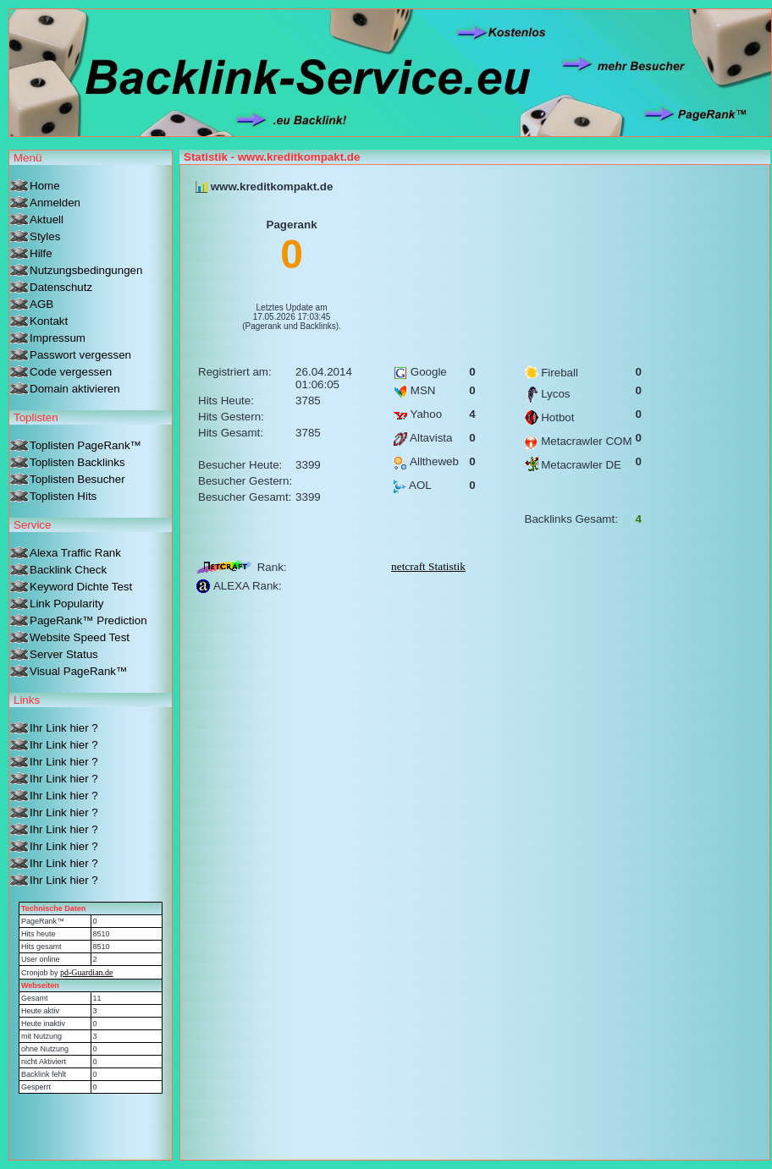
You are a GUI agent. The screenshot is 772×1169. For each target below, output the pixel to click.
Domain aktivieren (75, 388)
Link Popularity (66, 603)
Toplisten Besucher (77, 479)
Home (45, 185)
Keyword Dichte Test (81, 586)
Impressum (57, 338)
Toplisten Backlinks (77, 462)
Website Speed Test (80, 637)
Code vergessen (71, 371)
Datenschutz (61, 287)
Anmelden (55, 202)
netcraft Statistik (428, 566)
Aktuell (46, 219)
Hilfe (41, 253)
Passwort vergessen (80, 355)
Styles (45, 236)
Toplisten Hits (63, 496)
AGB (41, 304)
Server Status (64, 654)
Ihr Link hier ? (64, 728)
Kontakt (49, 321)
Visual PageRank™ (78, 671)
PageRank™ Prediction (88, 620)
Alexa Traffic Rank (75, 552)
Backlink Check (68, 569)
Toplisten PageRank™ (85, 445)
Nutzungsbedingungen (86, 270)
